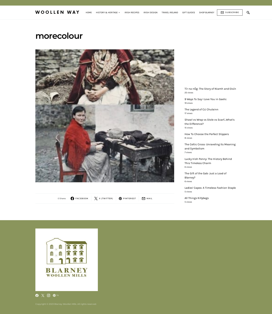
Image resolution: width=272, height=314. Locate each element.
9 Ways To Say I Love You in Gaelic (206, 99)
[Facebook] (37, 295)
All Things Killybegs (197, 198)
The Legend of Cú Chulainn (201, 109)
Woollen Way (57, 12)
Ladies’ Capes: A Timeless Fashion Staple (210, 187)
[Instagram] (48, 295)
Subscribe (230, 12)
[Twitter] (42, 295)
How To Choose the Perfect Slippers (207, 134)
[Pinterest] (56, 295)
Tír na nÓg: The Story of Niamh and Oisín (210, 88)
